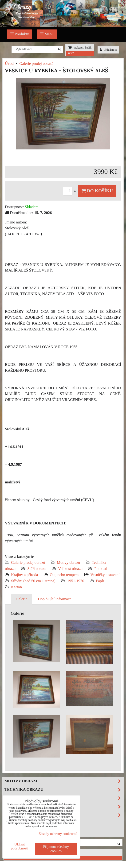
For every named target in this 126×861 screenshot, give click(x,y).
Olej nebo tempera (64, 575)
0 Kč (71, 53)
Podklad (100, 568)
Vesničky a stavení (105, 575)
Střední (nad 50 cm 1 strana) (33, 581)
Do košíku (97, 190)
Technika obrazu (63, 790)
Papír (100, 581)
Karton (16, 587)
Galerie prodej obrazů (28, 562)
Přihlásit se (108, 49)
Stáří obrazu (36, 568)
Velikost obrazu (70, 568)
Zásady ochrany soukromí (58, 834)
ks (70, 191)
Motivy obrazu (68, 562)
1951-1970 (75, 581)
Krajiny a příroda (24, 575)
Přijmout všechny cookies (56, 849)
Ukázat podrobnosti (19, 846)
